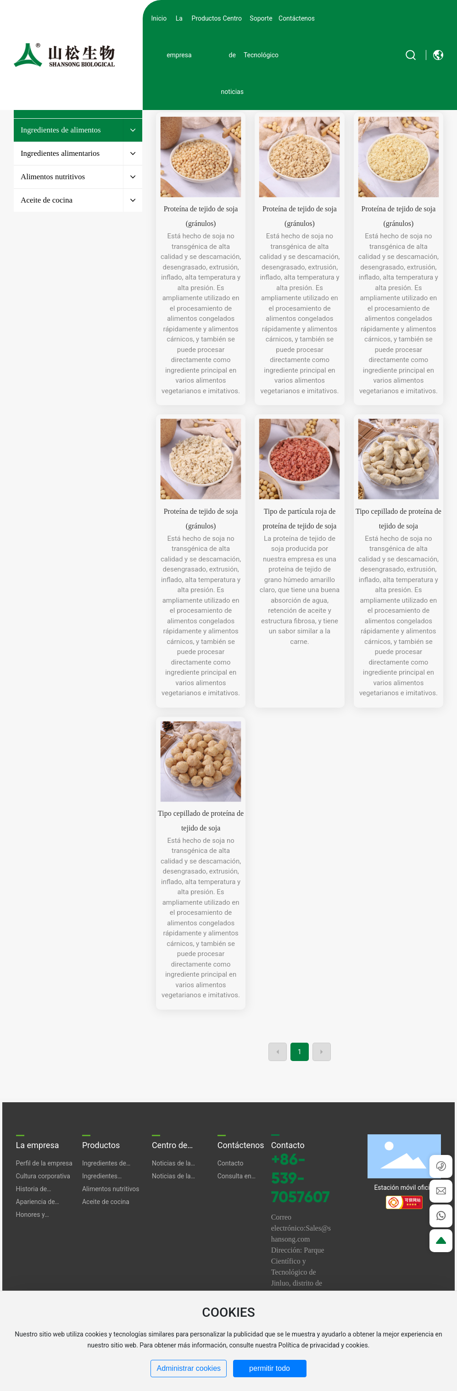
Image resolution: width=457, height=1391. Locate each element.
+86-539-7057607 (300, 1178)
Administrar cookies (188, 1368)
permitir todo (269, 1368)
